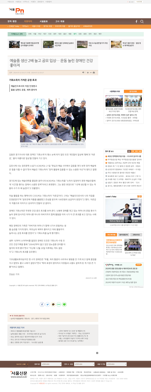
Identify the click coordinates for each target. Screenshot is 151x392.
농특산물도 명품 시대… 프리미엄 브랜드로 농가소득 (28, 334)
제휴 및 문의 (111, 372)
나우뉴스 (26, 1)
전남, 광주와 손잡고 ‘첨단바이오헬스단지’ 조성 (26, 337)
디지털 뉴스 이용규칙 (110, 375)
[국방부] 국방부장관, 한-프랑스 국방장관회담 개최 (122, 272)
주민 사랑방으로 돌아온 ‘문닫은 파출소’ (122, 173)
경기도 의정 (47, 26)
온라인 (50, 372)
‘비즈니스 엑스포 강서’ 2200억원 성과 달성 (124, 221)
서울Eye (18, 1)
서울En (33, 1)
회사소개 (33, 375)
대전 (59, 34)
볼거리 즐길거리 (74, 26)
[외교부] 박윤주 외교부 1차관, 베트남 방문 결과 (121, 282)
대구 (44, 34)
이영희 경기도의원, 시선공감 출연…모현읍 (122, 118)
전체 (29, 34)
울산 (64, 34)
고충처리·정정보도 (99, 372)
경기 (74, 34)
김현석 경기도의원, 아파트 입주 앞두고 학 (122, 115)
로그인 (131, 2)
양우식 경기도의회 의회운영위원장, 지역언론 (123, 121)
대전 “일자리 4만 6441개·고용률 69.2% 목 (73, 336)
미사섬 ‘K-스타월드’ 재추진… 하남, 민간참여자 (74, 333)
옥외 (54, 372)
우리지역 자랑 (60, 26)
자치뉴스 (25, 26)
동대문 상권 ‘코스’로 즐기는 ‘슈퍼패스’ (71, 341)
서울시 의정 (36, 26)
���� (129, 151)
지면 (46, 372)
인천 (49, 34)
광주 (54, 34)
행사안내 (49, 375)
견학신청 (79, 372)
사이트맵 (120, 372)
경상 (95, 34)
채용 (55, 375)
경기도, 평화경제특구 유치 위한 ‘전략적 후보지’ (125, 186)
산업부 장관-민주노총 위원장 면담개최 (118, 275)
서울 (34, 34)
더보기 (138, 265)
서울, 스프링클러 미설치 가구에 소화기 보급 (73, 338)
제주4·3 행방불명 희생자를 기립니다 (23, 331)
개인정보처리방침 (73, 375)
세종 (69, 34)
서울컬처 (48, 1)
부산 (39, 34)
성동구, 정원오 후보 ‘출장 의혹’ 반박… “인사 (123, 182)
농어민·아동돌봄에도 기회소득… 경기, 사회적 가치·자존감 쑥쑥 (30, 318)
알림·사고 (41, 375)
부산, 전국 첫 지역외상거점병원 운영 (23, 339)
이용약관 (62, 375)
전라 (89, 34)
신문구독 (33, 372)
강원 (80, 34)
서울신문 (11, 1)
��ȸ (140, 151)
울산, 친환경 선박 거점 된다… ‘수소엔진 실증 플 (27, 342)
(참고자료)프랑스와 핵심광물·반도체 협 (118, 279)
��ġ (133, 151)
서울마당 (61, 372)
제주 (100, 34)
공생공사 (40, 1)
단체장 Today (14, 26)
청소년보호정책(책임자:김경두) (90, 375)
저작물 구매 (70, 372)
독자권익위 (87, 372)
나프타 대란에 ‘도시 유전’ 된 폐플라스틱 (72, 331)
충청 (84, 34)
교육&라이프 (87, 26)
